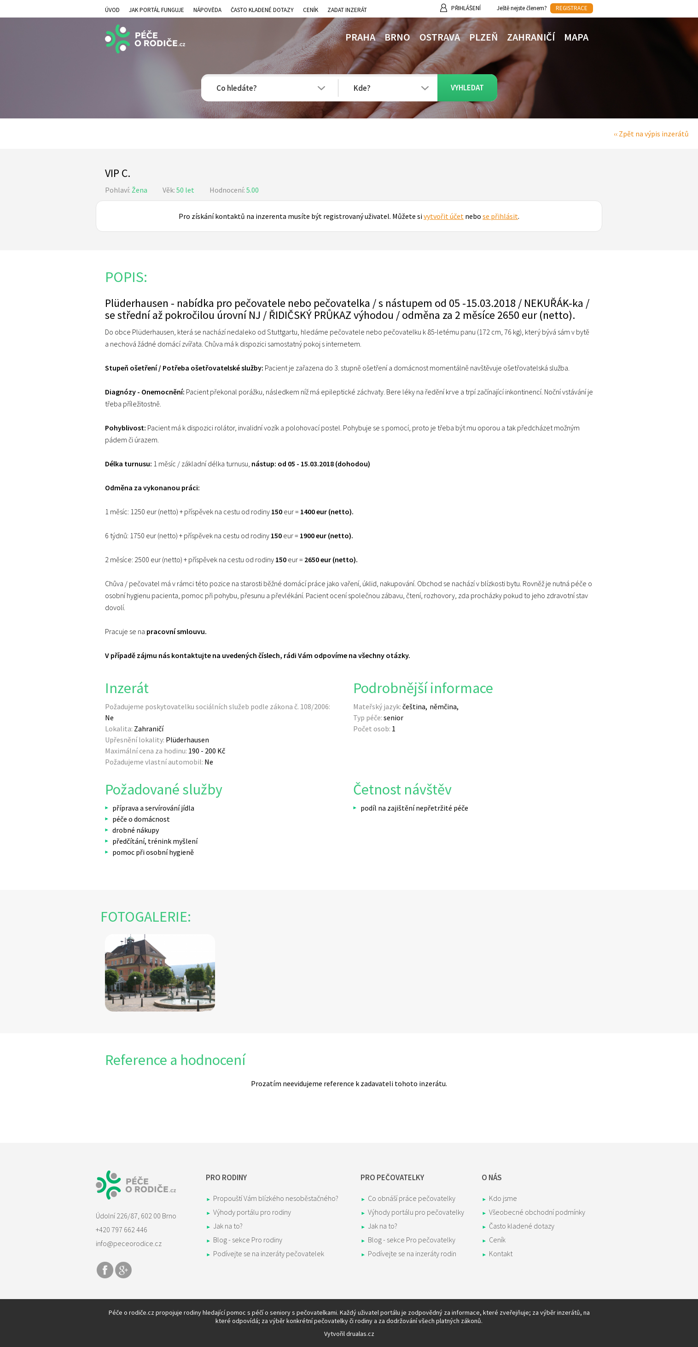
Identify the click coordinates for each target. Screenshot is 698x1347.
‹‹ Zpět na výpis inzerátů (651, 133)
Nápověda (207, 10)
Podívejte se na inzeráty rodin (412, 1253)
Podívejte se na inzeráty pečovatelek (268, 1253)
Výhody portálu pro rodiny (252, 1212)
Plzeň (483, 36)
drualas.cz (360, 1333)
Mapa (576, 36)
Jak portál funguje (156, 10)
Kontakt (500, 1253)
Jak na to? (228, 1225)
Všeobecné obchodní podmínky (537, 1212)
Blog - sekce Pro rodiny (247, 1239)
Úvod (112, 10)
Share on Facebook (105, 1270)
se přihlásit (500, 216)
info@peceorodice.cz (129, 1243)
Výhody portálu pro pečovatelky (416, 1212)
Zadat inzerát (347, 10)
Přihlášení (466, 8)
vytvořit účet (444, 216)
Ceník (310, 10)
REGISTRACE (571, 8)
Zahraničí (531, 36)
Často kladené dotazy (262, 10)
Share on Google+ (123, 1270)
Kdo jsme (503, 1198)
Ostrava (439, 36)
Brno (397, 36)
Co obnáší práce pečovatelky (411, 1198)
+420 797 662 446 (121, 1229)
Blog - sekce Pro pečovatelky (411, 1239)
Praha (360, 36)
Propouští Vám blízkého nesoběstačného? (275, 1198)
